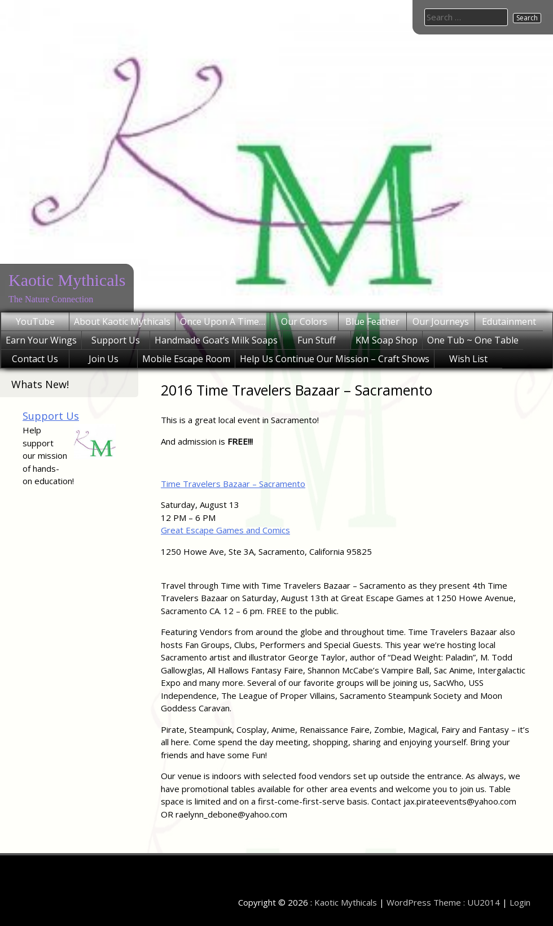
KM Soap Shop (387, 340)
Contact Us (35, 359)
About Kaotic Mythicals (122, 321)
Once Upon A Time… (222, 321)
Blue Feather (372, 321)
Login (520, 902)
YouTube (35, 321)
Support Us (115, 340)
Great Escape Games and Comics (225, 530)
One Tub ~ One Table (473, 340)
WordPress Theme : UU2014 (443, 902)
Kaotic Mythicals (66, 280)
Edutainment (509, 321)
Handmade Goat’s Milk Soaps (216, 340)
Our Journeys (440, 321)
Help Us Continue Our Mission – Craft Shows (334, 359)
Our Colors (304, 321)
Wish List (468, 359)
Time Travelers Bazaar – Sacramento (233, 483)
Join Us (103, 359)
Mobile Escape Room (186, 359)
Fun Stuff (316, 340)
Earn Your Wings (41, 340)
